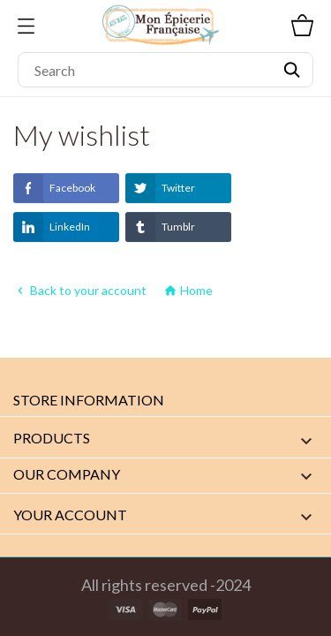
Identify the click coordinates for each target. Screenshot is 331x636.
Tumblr (160, 227)
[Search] (165, 69)
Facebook (54, 188)
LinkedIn (51, 227)
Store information (88, 399)
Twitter (160, 188)
